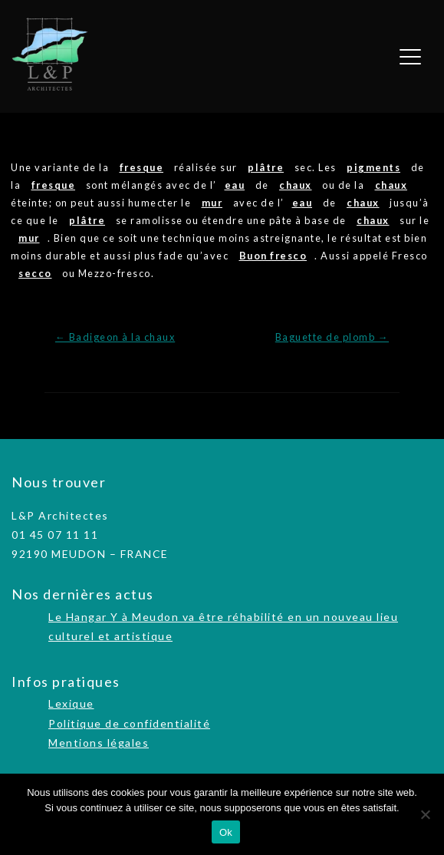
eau (235, 185)
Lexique (71, 703)
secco (35, 273)
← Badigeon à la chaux (115, 337)
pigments (373, 167)
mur (212, 202)
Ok (225, 832)
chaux (295, 185)
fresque (142, 167)
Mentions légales (98, 742)
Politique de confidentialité (129, 723)
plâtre (266, 167)
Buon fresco (273, 255)
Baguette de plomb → (332, 337)
